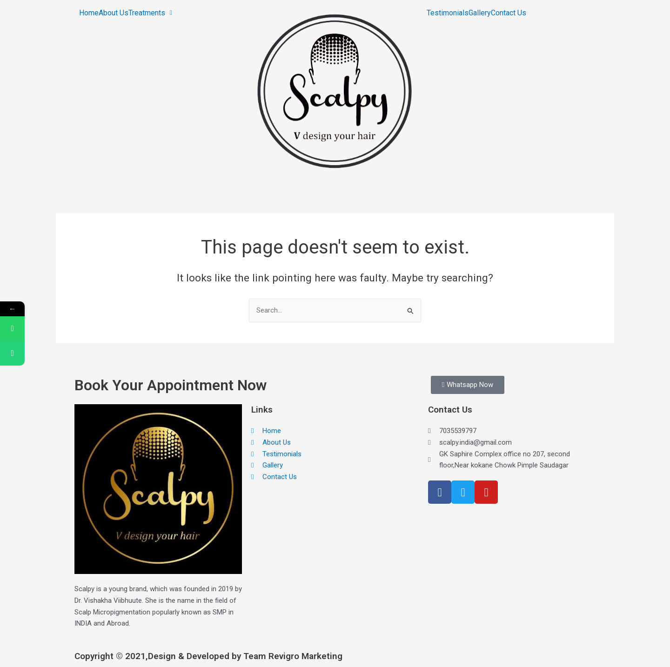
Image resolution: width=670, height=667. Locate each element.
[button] (150, 13)
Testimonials (448, 13)
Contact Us (508, 13)
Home (89, 13)
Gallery (480, 13)
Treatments (150, 13)
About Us (113, 13)
